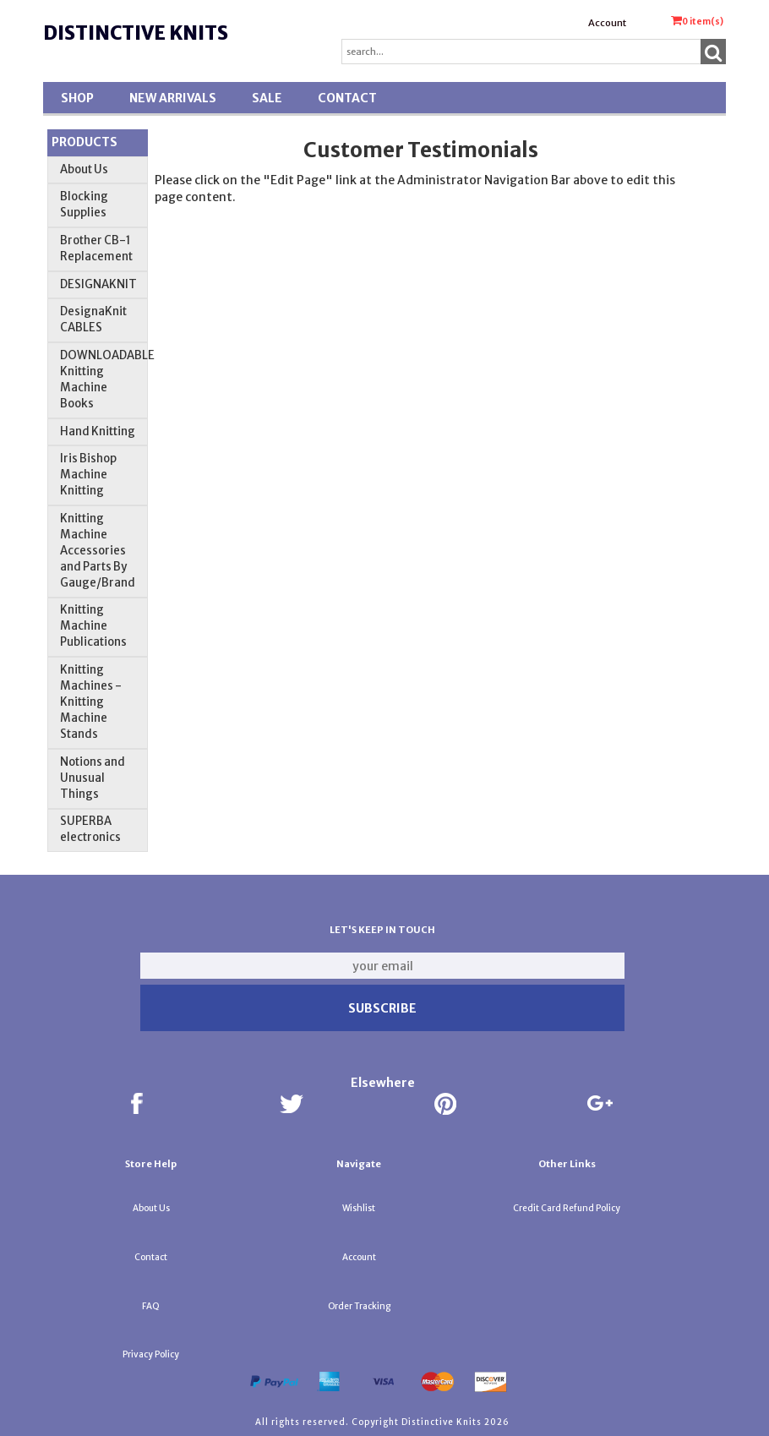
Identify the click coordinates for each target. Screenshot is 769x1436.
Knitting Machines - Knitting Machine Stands (91, 702)
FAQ (151, 1306)
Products (84, 142)
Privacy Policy (151, 1354)
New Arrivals (172, 98)
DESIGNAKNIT (98, 284)
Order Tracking (359, 1306)
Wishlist (358, 1208)
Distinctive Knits (135, 33)
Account (607, 23)
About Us (84, 169)
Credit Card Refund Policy (566, 1208)
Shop (77, 98)
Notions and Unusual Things (92, 778)
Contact (347, 98)
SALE (267, 98)
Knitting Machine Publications (93, 626)
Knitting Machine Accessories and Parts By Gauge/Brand (97, 550)
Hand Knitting (97, 431)
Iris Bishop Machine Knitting (88, 474)
